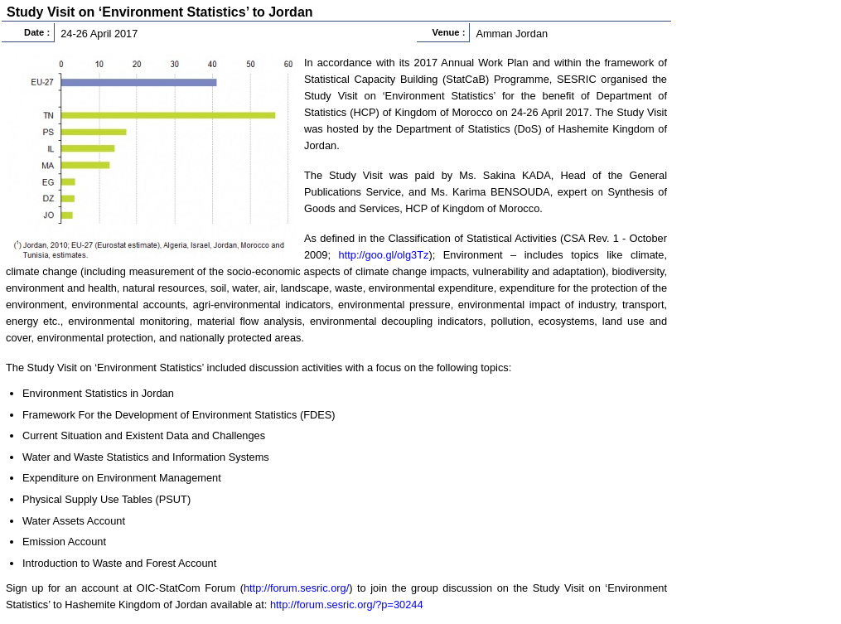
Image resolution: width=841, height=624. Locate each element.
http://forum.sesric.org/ (296, 588)
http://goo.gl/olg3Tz (384, 255)
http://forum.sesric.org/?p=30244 (346, 604)
